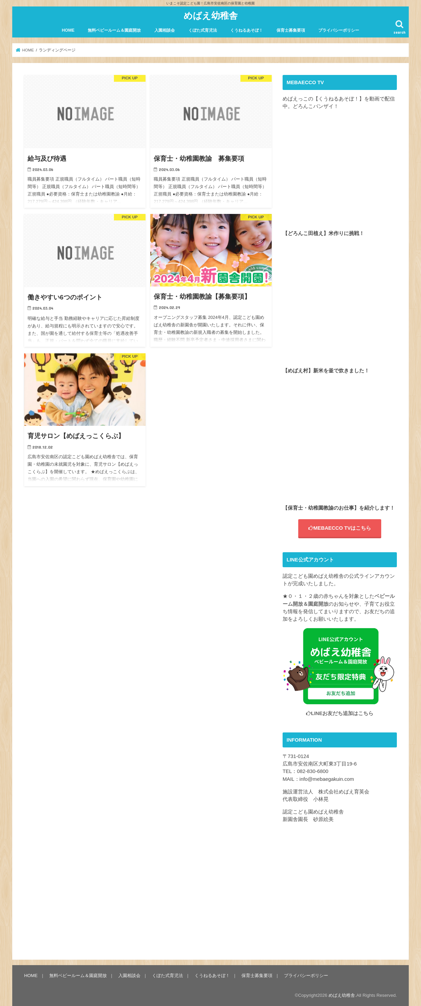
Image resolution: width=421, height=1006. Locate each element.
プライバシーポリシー (338, 30)
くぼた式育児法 (202, 30)
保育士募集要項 (290, 30)
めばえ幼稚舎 (211, 15)
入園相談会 (164, 30)
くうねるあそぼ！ (246, 30)
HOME (68, 30)
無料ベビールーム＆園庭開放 (114, 30)
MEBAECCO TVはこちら (339, 528)
